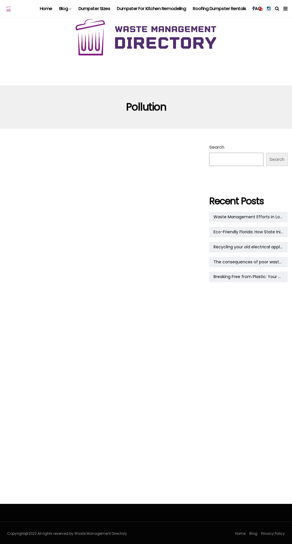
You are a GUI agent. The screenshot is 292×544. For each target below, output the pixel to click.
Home (46, 8)
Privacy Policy (273, 533)
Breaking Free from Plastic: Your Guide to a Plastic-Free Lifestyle (251, 277)
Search (216, 147)
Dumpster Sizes (94, 8)
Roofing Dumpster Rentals (219, 8)
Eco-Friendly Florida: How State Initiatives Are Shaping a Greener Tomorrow (251, 232)
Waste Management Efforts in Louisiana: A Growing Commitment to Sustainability (251, 217)
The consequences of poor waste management (251, 262)
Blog (63, 8)
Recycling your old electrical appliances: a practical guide (251, 247)
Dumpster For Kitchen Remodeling (151, 8)
